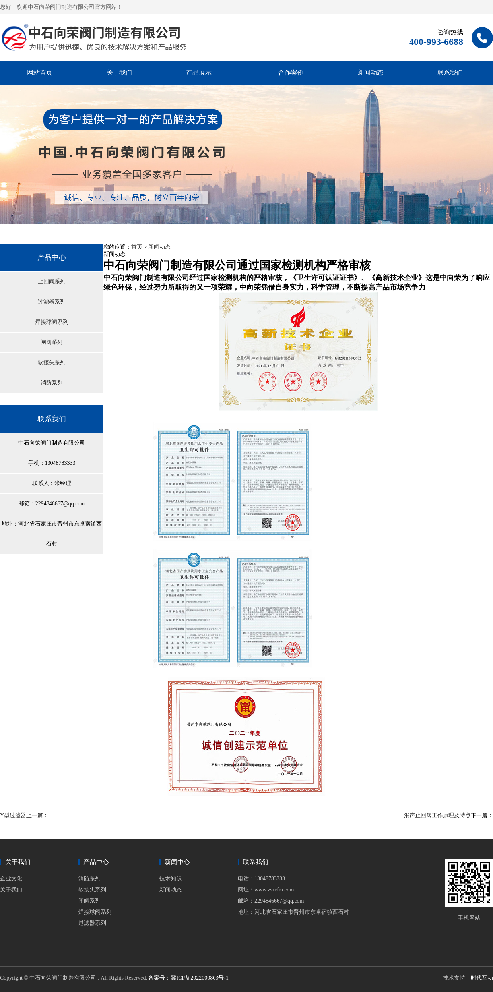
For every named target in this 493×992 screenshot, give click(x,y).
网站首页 (39, 72)
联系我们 (450, 72)
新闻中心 (177, 862)
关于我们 (119, 72)
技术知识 (170, 879)
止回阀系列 (52, 281)
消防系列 (52, 383)
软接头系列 (52, 362)
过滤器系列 (52, 302)
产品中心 (51, 257)
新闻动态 (370, 72)
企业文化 (11, 879)
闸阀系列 (52, 342)
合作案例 (291, 72)
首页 (136, 247)
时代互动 (482, 978)
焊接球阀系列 (51, 322)
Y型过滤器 (13, 815)
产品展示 (199, 72)
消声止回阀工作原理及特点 (437, 815)
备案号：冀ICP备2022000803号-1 (188, 978)
